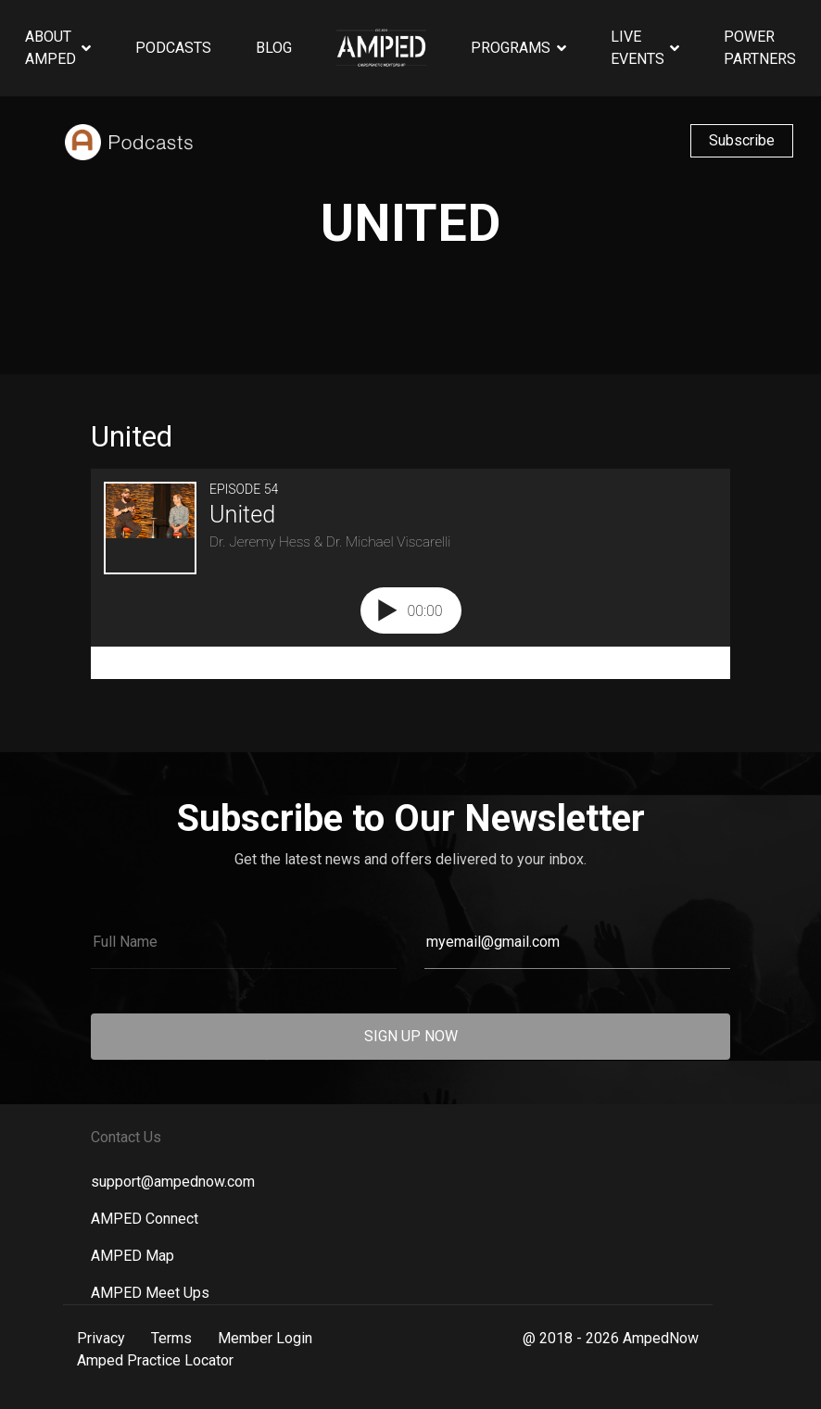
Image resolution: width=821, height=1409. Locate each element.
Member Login (265, 1338)
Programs (510, 48)
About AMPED (50, 48)
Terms (171, 1338)
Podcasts (173, 48)
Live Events (637, 48)
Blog (274, 48)
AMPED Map (132, 1255)
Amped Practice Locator (155, 1360)
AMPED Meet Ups (150, 1293)
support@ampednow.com (173, 1181)
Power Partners (760, 48)
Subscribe (742, 140)
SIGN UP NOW (411, 1036)
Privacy (101, 1338)
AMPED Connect (144, 1218)
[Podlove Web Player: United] (410, 574)
